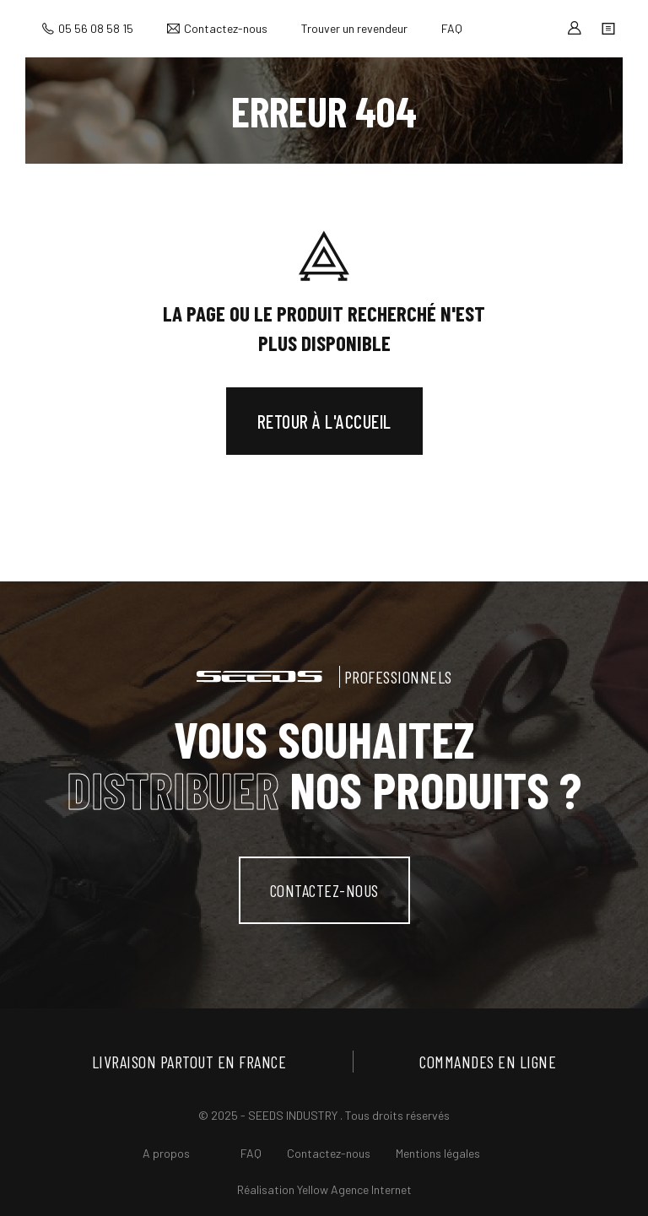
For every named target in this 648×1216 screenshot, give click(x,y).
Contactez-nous (225, 28)
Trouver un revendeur (354, 28)
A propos (166, 1153)
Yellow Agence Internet (354, 1189)
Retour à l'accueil (324, 421)
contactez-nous (324, 890)
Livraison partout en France (189, 1061)
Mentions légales (438, 1153)
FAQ (451, 28)
